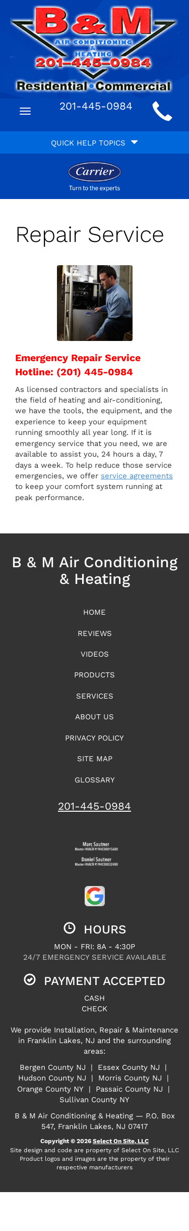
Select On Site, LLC (121, 1141)
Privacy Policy (94, 738)
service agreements (137, 475)
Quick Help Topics (94, 142)
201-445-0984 (94, 806)
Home (94, 612)
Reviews (95, 633)
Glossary (95, 779)
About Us (94, 716)
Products (94, 674)
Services (94, 696)
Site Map (94, 758)
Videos (95, 654)
